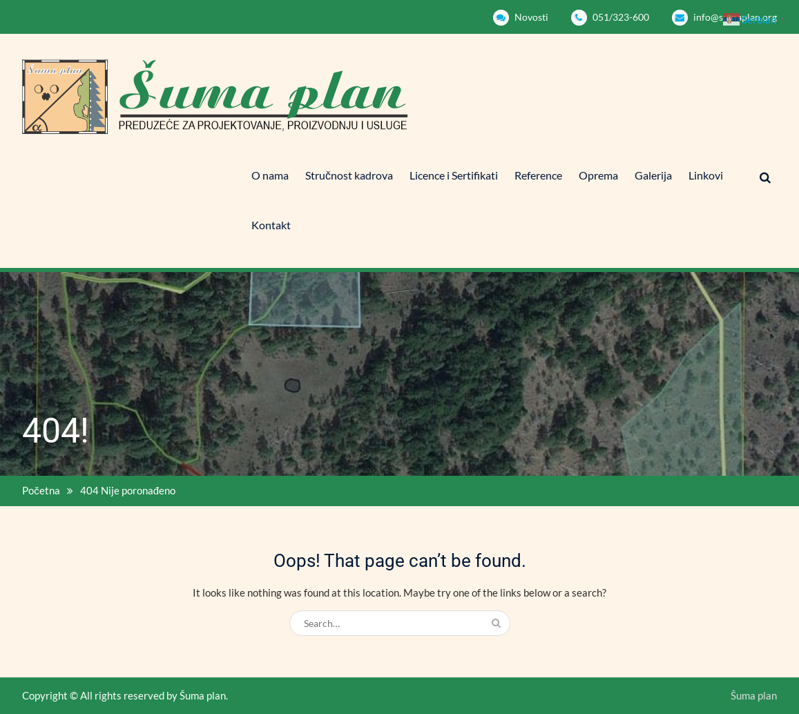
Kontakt (271, 224)
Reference (538, 175)
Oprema (598, 175)
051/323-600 (621, 17)
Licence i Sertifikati (454, 175)
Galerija (653, 175)
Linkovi (706, 175)
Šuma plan (754, 695)
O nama (270, 175)
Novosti (531, 17)
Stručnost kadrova (349, 175)
